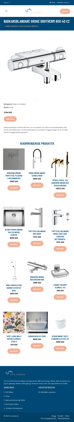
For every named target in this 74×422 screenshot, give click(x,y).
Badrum (16, 104)
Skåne (53, 2)
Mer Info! (10, 119)
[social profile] (11, 2)
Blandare (23, 104)
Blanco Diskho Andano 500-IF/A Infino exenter (14, 232)
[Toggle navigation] (6, 11)
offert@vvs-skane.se (63, 2)
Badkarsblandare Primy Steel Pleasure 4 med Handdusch (13, 175)
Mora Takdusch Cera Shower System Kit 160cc (14, 288)
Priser (65, 11)
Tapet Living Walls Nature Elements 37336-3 (13, 339)
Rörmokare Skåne (11, 404)
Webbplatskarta (63, 418)
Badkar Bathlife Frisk (37, 336)
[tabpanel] (37, 65)
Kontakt (60, 416)
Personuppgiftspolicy (48, 418)
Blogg (54, 416)
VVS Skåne (9, 392)
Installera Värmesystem (14, 408)
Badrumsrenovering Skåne (15, 400)
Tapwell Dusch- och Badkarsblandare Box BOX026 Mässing (60, 183)
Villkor (67, 416)
